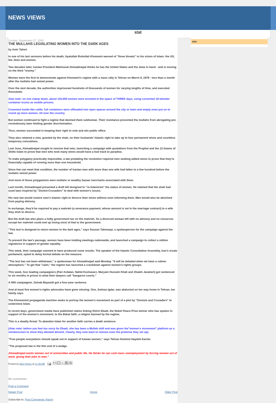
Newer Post (15, 392)
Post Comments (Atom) (39, 399)
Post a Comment (18, 386)
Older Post (171, 392)
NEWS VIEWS (26, 17)
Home (93, 392)
